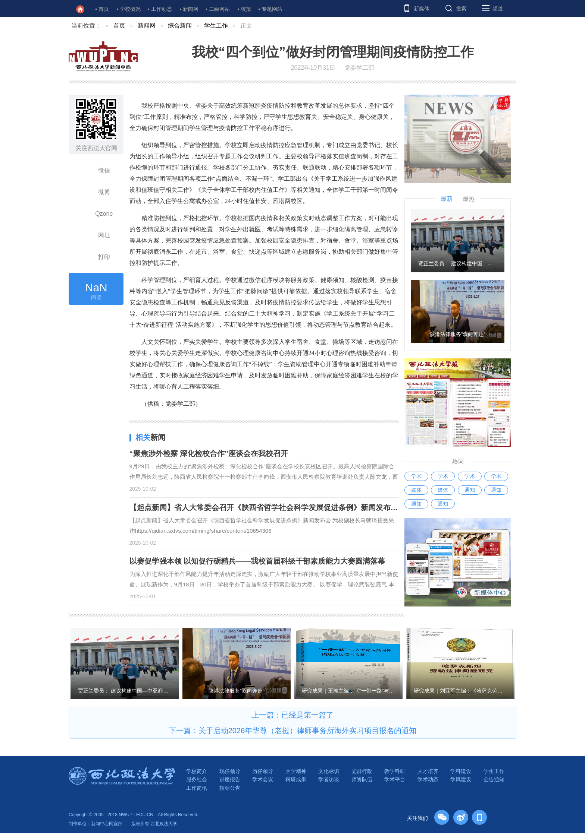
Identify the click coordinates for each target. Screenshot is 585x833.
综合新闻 (180, 25)
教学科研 (394, 771)
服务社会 (196, 779)
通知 (469, 490)
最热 (469, 199)
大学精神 (295, 771)
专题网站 (272, 9)
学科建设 (460, 771)
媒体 (416, 490)
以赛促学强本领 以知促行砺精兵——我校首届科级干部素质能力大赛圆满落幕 (257, 561)
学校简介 (196, 771)
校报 (246, 9)
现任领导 (229, 771)
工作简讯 (196, 788)
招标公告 (229, 788)
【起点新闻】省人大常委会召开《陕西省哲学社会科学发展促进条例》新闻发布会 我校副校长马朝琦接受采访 (309, 507)
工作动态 (161, 9)
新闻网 (190, 9)
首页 (103, 9)
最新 (447, 199)
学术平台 (394, 779)
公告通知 (494, 779)
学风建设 (460, 779)
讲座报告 (229, 779)
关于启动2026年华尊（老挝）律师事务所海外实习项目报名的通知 (307, 730)
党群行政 (361, 771)
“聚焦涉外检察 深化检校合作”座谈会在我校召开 (208, 453)
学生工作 (216, 25)
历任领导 (262, 771)
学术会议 (262, 779)
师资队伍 (361, 779)
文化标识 (328, 771)
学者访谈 (328, 779)
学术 (416, 476)
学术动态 (427, 779)
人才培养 (427, 771)
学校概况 (130, 9)
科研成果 (295, 779)
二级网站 (219, 9)
